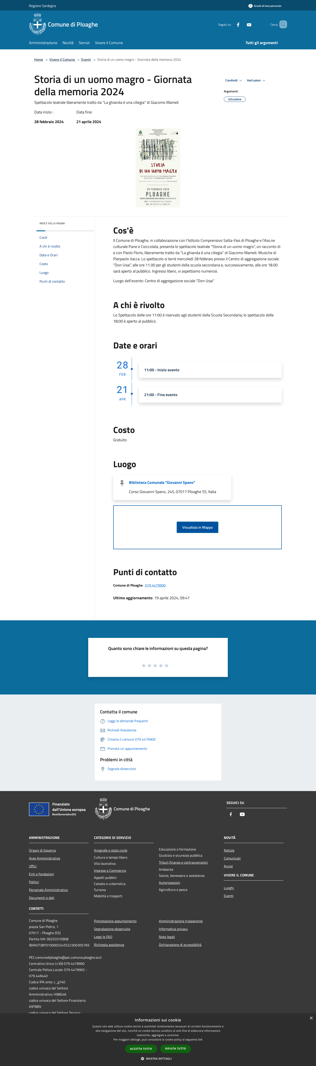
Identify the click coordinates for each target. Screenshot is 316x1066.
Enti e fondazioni (41, 874)
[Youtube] (242, 24)
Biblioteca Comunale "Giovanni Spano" (162, 482)
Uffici (33, 866)
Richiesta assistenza (109, 944)
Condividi (234, 80)
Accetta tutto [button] (141, 1049)
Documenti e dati (41, 897)
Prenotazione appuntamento (115, 921)
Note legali (167, 936)
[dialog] (158, 1040)
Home (38, 59)
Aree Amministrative (44, 858)
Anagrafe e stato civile (110, 850)
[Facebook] (231, 24)
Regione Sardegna (42, 5)
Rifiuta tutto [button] (175, 1048)
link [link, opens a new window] (200, 1039)
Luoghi (229, 887)
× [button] (311, 1018)
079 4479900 (155, 585)
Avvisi (228, 866)
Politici (34, 882)
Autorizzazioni (169, 882)
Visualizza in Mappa (197, 527)
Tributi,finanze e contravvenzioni (183, 862)
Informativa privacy (173, 928)
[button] (158, 1058)
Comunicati (232, 858)
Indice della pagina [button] (52, 223)
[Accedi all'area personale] (265, 6)
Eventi (86, 59)
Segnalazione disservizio (112, 928)
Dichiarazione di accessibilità (180, 944)
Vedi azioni (257, 80)
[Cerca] (281, 24)
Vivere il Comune (62, 59)
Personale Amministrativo (48, 889)
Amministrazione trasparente (181, 921)
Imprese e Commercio (110, 870)
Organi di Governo (42, 850)
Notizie (229, 850)
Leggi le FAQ (103, 936)
